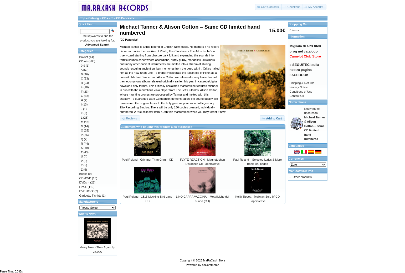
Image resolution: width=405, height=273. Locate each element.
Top (82, 18)
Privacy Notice (299, 87)
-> (83, 61)
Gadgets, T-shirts (90, 195)
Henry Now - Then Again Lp (97, 247)
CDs (105, 18)
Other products (302, 176)
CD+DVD (85, 178)
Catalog (93, 18)
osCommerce (210, 264)
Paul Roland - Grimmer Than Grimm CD (147, 159)
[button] (268, 7)
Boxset (83, 57)
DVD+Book (86, 191)
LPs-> (83, 186)
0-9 (83, 65)
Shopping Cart (299, 24)
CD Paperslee (125, 18)
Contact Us (297, 95)
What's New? (87, 214)
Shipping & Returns (302, 83)
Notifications (297, 102)
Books (83, 173)
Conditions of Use (301, 91)
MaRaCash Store (214, 260)
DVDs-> (84, 182)
